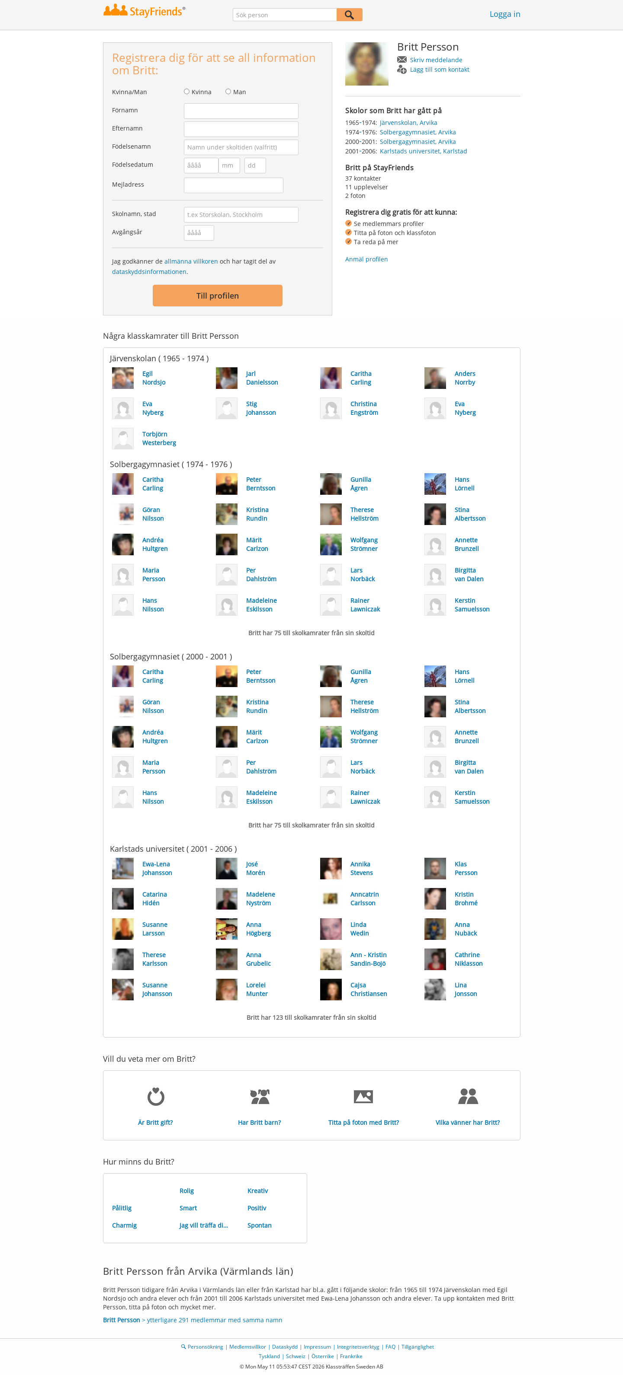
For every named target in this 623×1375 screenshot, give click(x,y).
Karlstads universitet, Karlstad (423, 151)
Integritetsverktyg (358, 1346)
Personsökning (205, 1346)
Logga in (505, 14)
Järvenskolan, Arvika (408, 122)
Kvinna (202, 92)
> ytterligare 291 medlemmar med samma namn (193, 1320)
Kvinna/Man (129, 92)
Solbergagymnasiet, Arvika (418, 132)
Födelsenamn (131, 146)
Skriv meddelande (436, 60)
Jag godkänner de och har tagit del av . (194, 266)
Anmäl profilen (366, 259)
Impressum (317, 1346)
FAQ (390, 1346)
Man (239, 92)
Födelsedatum (132, 164)
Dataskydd (285, 1346)
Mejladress (128, 184)
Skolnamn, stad (134, 214)
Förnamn (125, 110)
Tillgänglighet (417, 1346)
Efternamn (127, 128)
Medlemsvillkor (247, 1346)
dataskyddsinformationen (149, 271)
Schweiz (295, 1356)
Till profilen (217, 295)
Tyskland (269, 1356)
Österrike (323, 1356)
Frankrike (351, 1356)
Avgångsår (127, 232)
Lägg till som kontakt (439, 69)
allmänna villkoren (191, 261)
